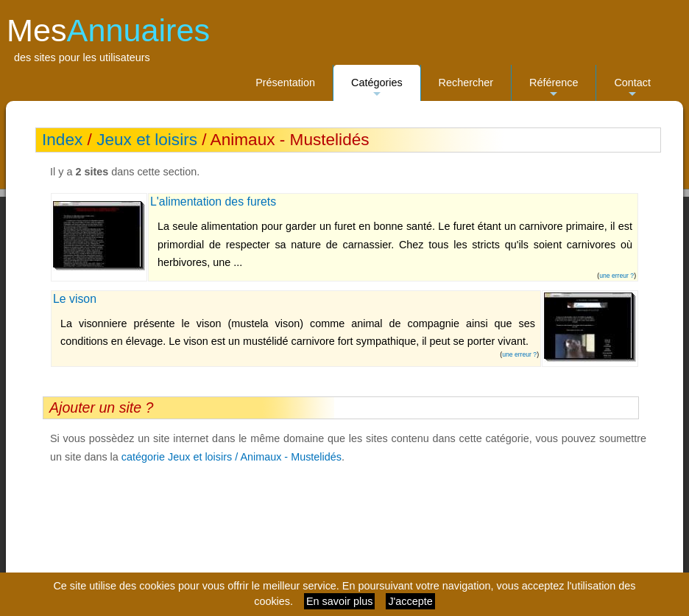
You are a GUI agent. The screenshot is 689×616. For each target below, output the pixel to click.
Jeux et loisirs (146, 139)
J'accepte (410, 601)
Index (62, 139)
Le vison (74, 299)
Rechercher (466, 82)
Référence (553, 89)
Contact (632, 89)
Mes (108, 30)
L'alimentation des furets (213, 201)
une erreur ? (616, 275)
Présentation (285, 82)
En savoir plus (339, 601)
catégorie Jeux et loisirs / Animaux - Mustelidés (231, 457)
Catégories (377, 89)
